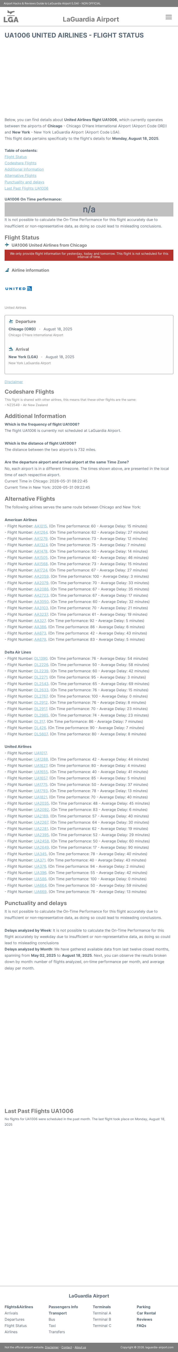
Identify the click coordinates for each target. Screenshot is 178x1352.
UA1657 (40, 778)
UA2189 (41, 816)
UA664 (40, 885)
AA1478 (41, 551)
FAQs (141, 1325)
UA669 (40, 891)
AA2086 (41, 589)
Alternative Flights (20, 175)
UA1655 (41, 771)
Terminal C (102, 1325)
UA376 (40, 866)
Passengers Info (63, 1306)
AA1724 (40, 570)
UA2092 (41, 809)
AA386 (40, 627)
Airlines (11, 1332)
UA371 (39, 860)
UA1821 (40, 797)
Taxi (52, 1325)
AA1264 (41, 532)
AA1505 (41, 557)
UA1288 (41, 759)
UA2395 (41, 834)
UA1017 (40, 753)
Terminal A (102, 1313)
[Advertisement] (89, 79)
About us (80, 1347)
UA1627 (40, 765)
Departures (14, 1319)
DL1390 (41, 658)
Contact (66, 1347)
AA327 (40, 620)
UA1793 (41, 790)
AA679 (40, 639)
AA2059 (41, 576)
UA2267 (41, 822)
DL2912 (41, 702)
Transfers (57, 1332)
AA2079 (41, 582)
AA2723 (41, 595)
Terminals (102, 1306)
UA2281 (41, 828)
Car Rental (146, 1313)
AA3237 (41, 614)
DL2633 (41, 690)
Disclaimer (52, 1347)
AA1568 (41, 563)
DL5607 (41, 734)
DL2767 (41, 696)
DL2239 (41, 671)
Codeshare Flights (20, 163)
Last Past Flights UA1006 (26, 188)
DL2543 (41, 683)
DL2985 (41, 715)
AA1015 (40, 526)
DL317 (39, 721)
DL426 (40, 727)
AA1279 (41, 538)
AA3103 (41, 608)
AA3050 (41, 601)
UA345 (40, 853)
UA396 (40, 872)
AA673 (40, 633)
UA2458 (41, 841)
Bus (52, 1319)
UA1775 (41, 784)
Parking (143, 1306)
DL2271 (40, 677)
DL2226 (41, 664)
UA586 (40, 879)
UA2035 (41, 803)
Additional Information (24, 169)
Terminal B (102, 1319)
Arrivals (11, 1313)
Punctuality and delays (24, 182)
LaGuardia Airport (91, 19)
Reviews (144, 1319)
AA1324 (41, 544)
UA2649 (41, 847)
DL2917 (40, 708)
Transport (58, 1313)
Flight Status (16, 156)
